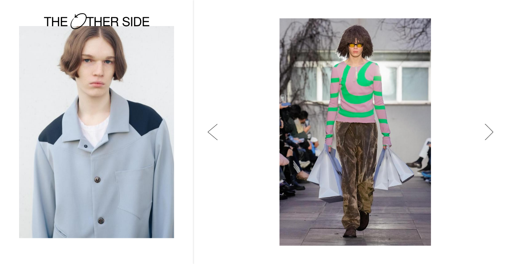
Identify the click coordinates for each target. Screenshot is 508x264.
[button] (213, 132)
